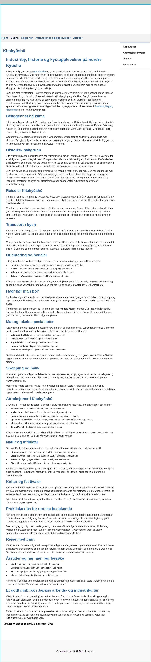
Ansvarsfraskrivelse (134, 52)
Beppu (108, 106)
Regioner (27, 37)
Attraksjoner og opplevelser (52, 37)
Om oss (127, 58)
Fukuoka (99, 106)
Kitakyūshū (14, 51)
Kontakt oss (129, 47)
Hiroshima (11, 110)
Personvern (129, 64)
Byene (15, 37)
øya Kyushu (39, 71)
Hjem (4, 37)
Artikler (77, 37)
